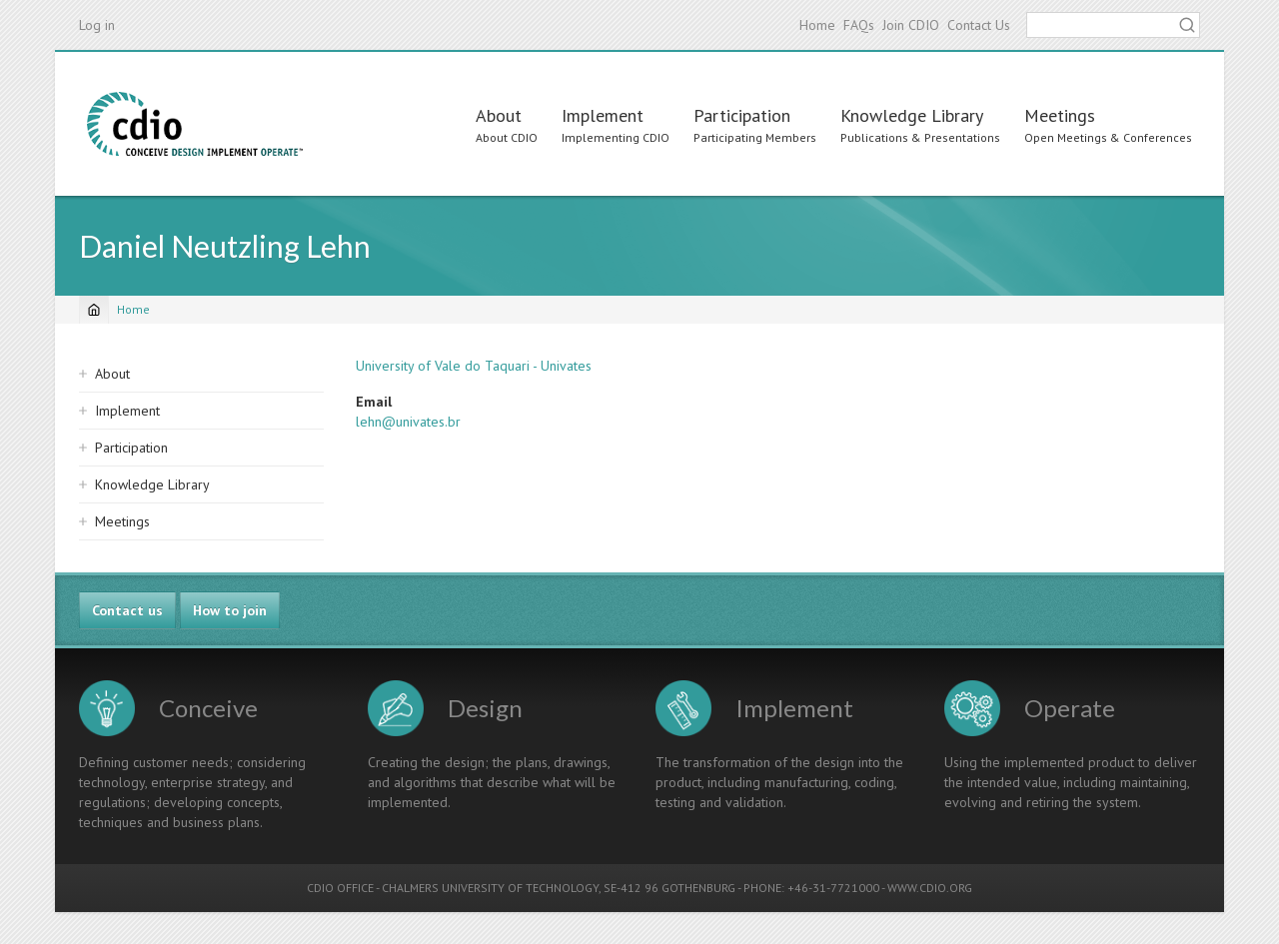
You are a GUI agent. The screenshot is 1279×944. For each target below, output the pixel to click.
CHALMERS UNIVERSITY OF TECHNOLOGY (490, 887)
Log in (97, 25)
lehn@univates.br (408, 422)
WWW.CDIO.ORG (929, 887)
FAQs (858, 25)
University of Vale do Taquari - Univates (474, 366)
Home (817, 25)
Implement (602, 115)
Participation (741, 115)
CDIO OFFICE (340, 887)
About (499, 115)
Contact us (127, 610)
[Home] (94, 310)
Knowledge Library (911, 115)
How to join (230, 610)
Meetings (1059, 115)
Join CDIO (910, 25)
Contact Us (978, 25)
